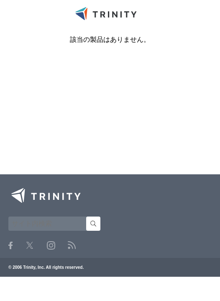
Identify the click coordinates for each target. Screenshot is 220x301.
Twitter (29, 245)
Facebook (10, 245)
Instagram (51, 245)
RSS (72, 245)
